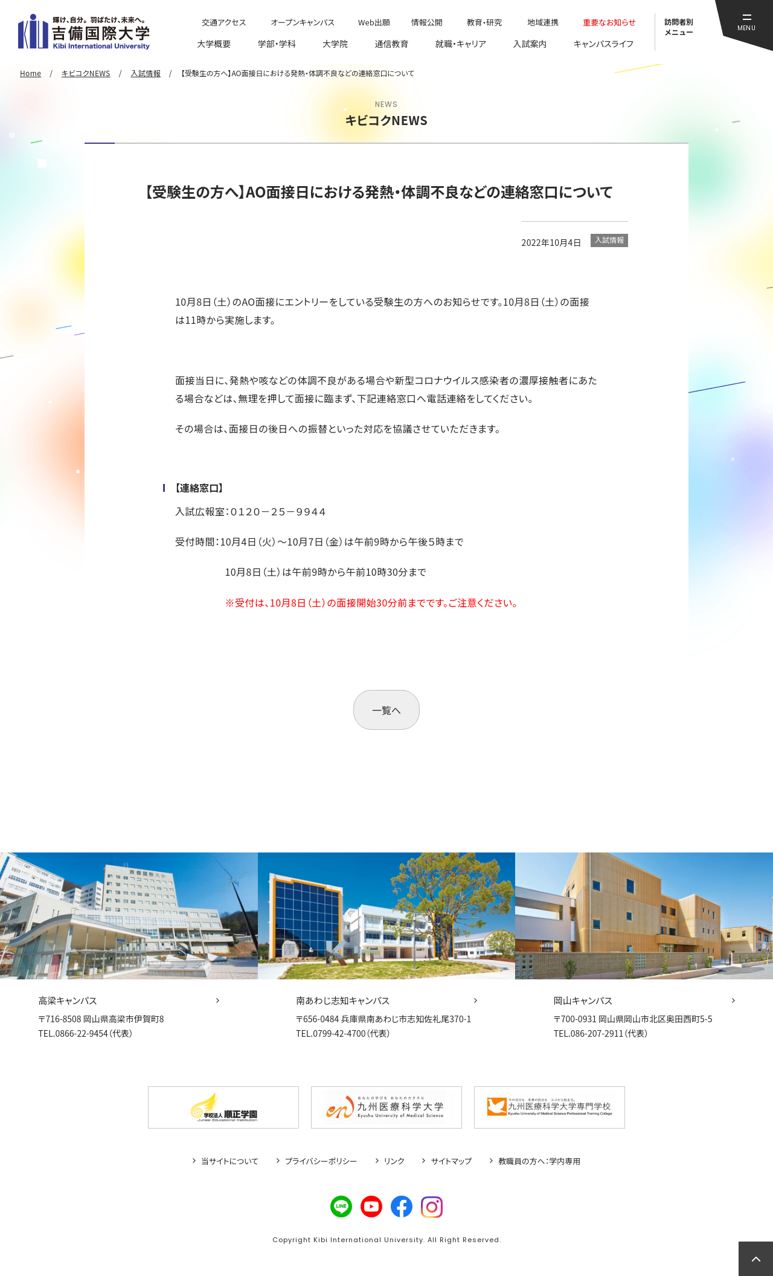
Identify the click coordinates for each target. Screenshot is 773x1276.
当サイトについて (229, 1161)
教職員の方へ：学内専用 (539, 1161)
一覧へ (386, 710)
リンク (394, 1161)
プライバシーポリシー (321, 1161)
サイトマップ (451, 1161)
